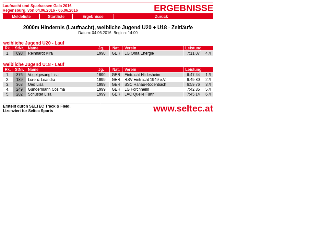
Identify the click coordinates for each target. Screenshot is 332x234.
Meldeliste (21, 16)
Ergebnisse (92, 16)
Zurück (163, 16)
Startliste (56, 16)
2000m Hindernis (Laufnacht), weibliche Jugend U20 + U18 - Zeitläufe (108, 27)
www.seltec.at (183, 108)
